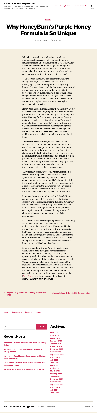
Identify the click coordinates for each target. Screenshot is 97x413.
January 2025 (55, 377)
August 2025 (55, 358)
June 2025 (54, 364)
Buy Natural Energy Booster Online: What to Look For (24, 371)
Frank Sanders (43, 41)
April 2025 (54, 369)
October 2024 (55, 383)
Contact (83, 6)
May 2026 (54, 334)
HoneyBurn (28, 276)
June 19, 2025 (58, 41)
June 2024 (54, 394)
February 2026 (56, 342)
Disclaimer (75, 6)
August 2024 (55, 388)
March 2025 (55, 372)
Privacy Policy (65, 6)
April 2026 (54, 337)
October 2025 (55, 353)
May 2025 (54, 367)
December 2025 (56, 347)
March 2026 (55, 339)
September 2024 (57, 386)
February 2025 (56, 375)
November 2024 (56, 380)
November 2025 (56, 350)
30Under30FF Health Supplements (21, 4)
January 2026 (55, 345)
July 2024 (54, 391)
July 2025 (54, 361)
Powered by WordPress (48, 408)
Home (56, 6)
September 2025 (57, 356)
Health (48, 20)
